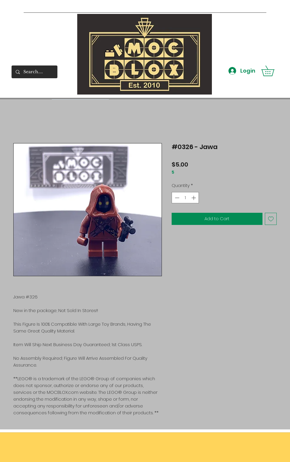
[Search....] (34, 71)
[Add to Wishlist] (271, 219)
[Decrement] (177, 197)
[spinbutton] (185, 197)
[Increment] (194, 197)
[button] (272, 70)
